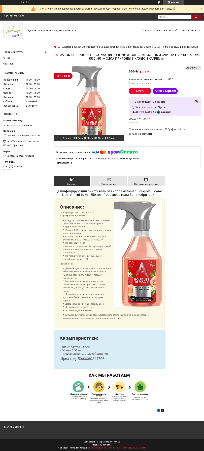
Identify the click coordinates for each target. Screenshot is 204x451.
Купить (140, 91)
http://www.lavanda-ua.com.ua (23, 141)
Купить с (165, 91)
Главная (147, 30)
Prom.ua (116, 442)
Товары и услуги (163, 30)
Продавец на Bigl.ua (102, 445)
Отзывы (8, 63)
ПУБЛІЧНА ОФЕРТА (13, 427)
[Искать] (196, 17)
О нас (183, 30)
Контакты (194, 30)
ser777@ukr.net (15, 145)
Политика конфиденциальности (131, 448)
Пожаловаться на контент (101, 448)
